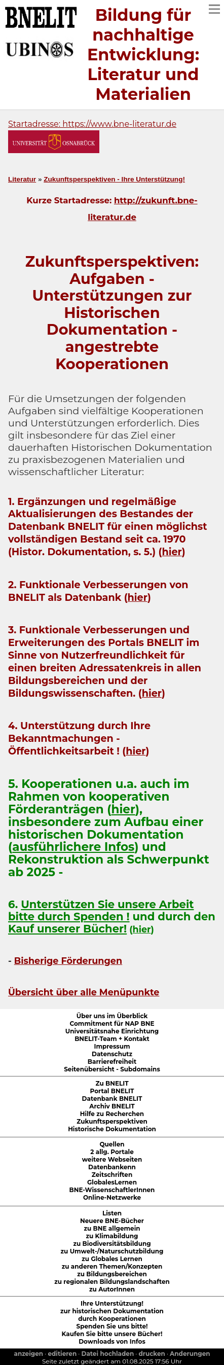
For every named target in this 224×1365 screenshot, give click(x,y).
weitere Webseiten (112, 1159)
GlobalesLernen (112, 1182)
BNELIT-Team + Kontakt (112, 1039)
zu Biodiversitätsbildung (112, 1243)
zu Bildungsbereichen (112, 1274)
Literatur (22, 179)
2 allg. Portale (112, 1152)
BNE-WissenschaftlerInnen (112, 1190)
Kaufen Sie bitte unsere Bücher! (112, 1334)
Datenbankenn (112, 1167)
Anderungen (190, 1353)
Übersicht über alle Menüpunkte (83, 992)
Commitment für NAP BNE (112, 1023)
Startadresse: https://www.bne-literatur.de (92, 124)
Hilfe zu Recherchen (112, 1114)
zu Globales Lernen (112, 1259)
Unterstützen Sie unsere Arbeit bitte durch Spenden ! (101, 910)
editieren (62, 1353)
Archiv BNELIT (111, 1106)
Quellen (111, 1144)
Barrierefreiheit (112, 1061)
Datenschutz (112, 1054)
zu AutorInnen (112, 1289)
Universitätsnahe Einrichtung (112, 1031)
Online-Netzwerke (112, 1197)
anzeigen (28, 1353)
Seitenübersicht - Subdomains (112, 1069)
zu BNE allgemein (112, 1228)
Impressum (112, 1046)
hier (171, 552)
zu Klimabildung (112, 1236)
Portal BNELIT (112, 1091)
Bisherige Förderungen (68, 960)
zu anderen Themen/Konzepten (112, 1266)
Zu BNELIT (111, 1083)
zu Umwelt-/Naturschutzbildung (112, 1251)
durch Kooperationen (112, 1318)
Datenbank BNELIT (112, 1098)
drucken (152, 1353)
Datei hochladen (108, 1353)
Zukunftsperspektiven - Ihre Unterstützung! (114, 179)
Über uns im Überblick (112, 1016)
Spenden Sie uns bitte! (112, 1326)
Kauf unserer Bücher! (67, 928)
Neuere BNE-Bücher (112, 1221)
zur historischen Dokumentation (112, 1311)
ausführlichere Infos (73, 847)
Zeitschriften (112, 1174)
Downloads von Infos (112, 1341)
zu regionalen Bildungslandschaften (112, 1281)
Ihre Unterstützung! (112, 1303)
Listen (112, 1213)
